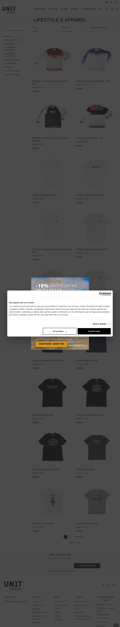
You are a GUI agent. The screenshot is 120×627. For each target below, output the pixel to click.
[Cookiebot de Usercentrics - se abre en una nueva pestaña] (100, 294)
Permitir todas (94, 331)
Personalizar (59, 331)
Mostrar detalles (100, 324)
